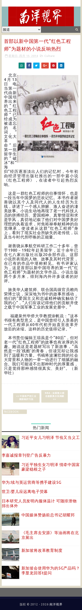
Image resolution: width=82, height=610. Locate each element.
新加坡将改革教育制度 (42, 550)
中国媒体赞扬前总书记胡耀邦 (48, 515)
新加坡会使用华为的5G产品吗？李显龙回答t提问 (50, 570)
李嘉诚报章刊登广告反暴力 (26, 455)
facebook (11, 411)
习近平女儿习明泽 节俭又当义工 (50, 437)
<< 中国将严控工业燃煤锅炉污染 (26, 397)
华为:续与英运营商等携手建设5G (31, 482)
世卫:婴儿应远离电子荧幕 (25, 491)
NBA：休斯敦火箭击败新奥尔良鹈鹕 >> (54, 396)
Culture (49, 55)
